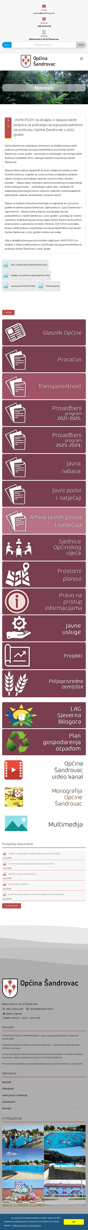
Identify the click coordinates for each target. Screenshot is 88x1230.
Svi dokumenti (11, 906)
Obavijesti (8, 1088)
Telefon (44, 23)
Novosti (6, 1082)
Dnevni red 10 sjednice (15, 885)
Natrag (8, 312)
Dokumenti (8, 1101)
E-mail (44, 10)
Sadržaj (81, 45)
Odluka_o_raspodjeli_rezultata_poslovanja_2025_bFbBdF (31, 855)
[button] (26, 1225)
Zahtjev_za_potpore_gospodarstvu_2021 (26, 275)
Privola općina (48, 286)
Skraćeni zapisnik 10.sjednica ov (19, 875)
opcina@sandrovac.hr (44, 13)
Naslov (6, 45)
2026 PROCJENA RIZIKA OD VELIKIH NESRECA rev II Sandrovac (34, 896)
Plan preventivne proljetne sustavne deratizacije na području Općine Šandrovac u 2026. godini (42, 1064)
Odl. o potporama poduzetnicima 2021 (25, 265)
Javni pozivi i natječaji (14, 1095)
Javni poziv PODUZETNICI (19, 286)
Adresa (44, 36)
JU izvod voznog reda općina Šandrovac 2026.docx (28, 865)
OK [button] (73, 1222)
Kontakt (6, 1108)
